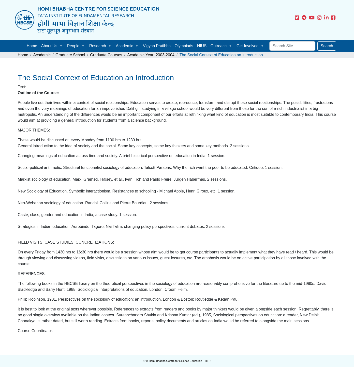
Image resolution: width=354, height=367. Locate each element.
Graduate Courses (106, 55)
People (73, 46)
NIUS (201, 46)
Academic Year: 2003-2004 (151, 55)
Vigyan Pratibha (157, 46)
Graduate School (70, 55)
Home (32, 46)
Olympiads (184, 46)
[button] (62, 46)
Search (327, 46)
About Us (49, 46)
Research (97, 46)
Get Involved (247, 46)
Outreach (218, 46)
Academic (124, 46)
